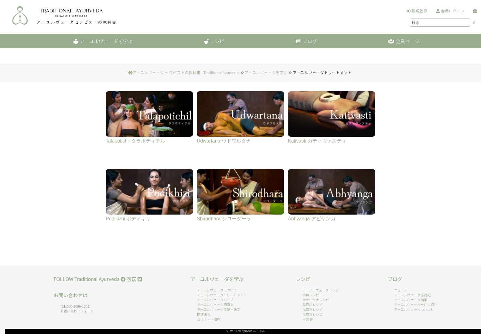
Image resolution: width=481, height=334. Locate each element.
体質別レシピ (312, 309)
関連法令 (203, 314)
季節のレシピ (312, 304)
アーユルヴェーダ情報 (410, 299)
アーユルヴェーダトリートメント (222, 294)
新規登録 (417, 11)
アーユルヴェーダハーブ (215, 299)
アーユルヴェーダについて (217, 290)
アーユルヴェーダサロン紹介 (415, 304)
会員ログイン (450, 11)
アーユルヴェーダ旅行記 (412, 294)
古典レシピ (310, 294)
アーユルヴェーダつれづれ (414, 309)
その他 (307, 319)
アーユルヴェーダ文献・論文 (218, 309)
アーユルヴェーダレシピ (320, 290)
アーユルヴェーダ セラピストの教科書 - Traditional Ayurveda (186, 72)
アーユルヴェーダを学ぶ (266, 72)
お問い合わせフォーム (77, 310)
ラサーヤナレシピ (315, 299)
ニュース (400, 290)
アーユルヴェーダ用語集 (215, 304)
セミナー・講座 (208, 319)
